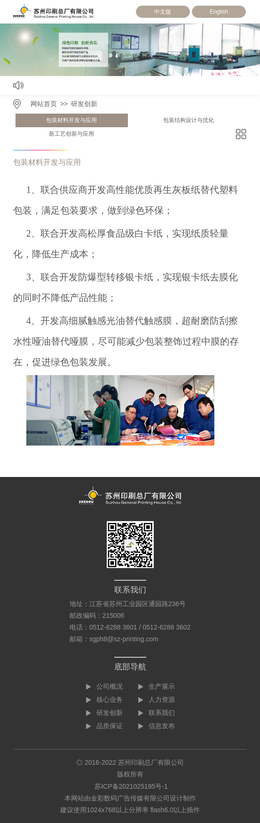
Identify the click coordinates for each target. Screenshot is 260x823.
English (219, 11)
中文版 (162, 11)
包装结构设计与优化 (188, 120)
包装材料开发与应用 (71, 120)
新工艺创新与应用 (71, 134)
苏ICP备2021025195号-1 (131, 786)
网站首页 (44, 104)
